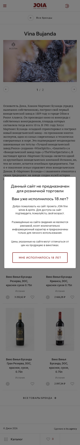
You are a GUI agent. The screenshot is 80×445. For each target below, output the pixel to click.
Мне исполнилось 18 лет (40, 257)
